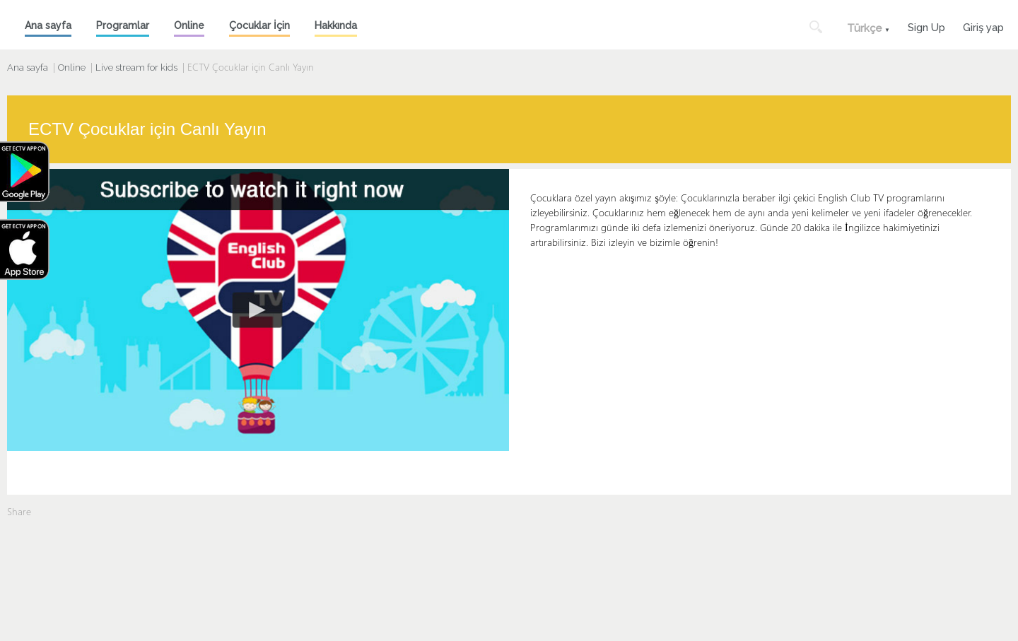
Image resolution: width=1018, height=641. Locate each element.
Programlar (122, 25)
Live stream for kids (136, 67)
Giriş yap (983, 25)
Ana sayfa (48, 25)
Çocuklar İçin (259, 25)
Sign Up (926, 25)
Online (189, 25)
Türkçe (864, 28)
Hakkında (336, 25)
